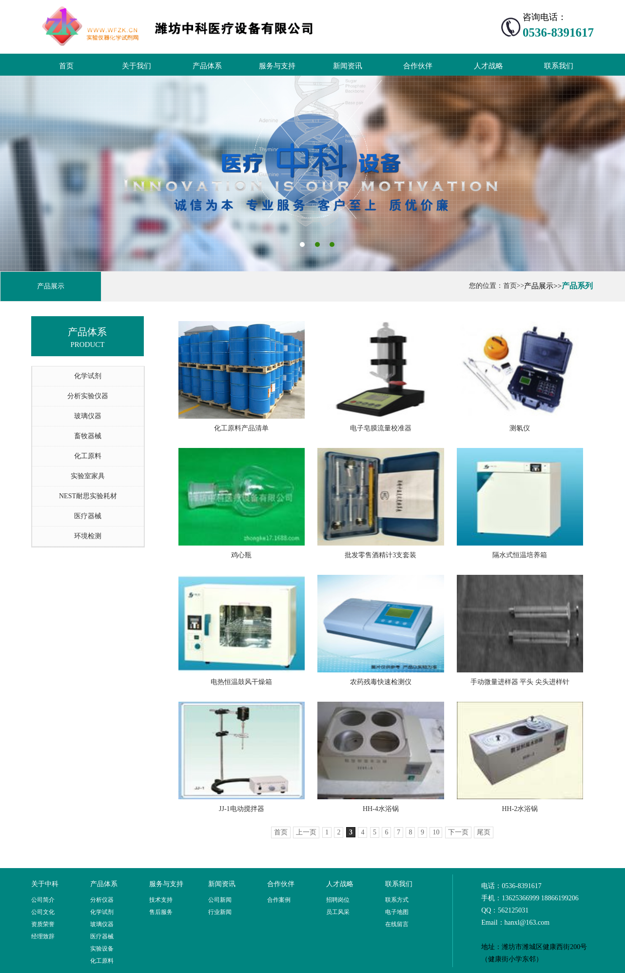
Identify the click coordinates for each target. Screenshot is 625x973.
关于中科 (45, 884)
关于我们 (136, 66)
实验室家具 (88, 476)
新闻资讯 (347, 66)
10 (435, 832)
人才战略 (488, 66)
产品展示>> (543, 286)
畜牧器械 (87, 436)
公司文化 (43, 912)
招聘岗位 (338, 899)
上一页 (306, 832)
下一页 (458, 832)
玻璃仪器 (87, 416)
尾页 (483, 832)
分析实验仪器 (87, 396)
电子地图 (397, 912)
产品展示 (50, 286)
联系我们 (558, 66)
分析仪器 (102, 899)
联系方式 (397, 899)
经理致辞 (43, 936)
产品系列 (577, 286)
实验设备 (102, 948)
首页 (66, 66)
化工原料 (87, 456)
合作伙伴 (417, 66)
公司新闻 (220, 899)
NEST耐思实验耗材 (88, 496)
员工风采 (338, 912)
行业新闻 (220, 912)
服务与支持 (277, 66)
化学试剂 (87, 376)
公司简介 (43, 899)
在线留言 (397, 924)
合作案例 (279, 899)
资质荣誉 (43, 924)
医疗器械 (87, 516)
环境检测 (87, 536)
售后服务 (161, 912)
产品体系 (207, 66)
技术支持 (161, 899)
